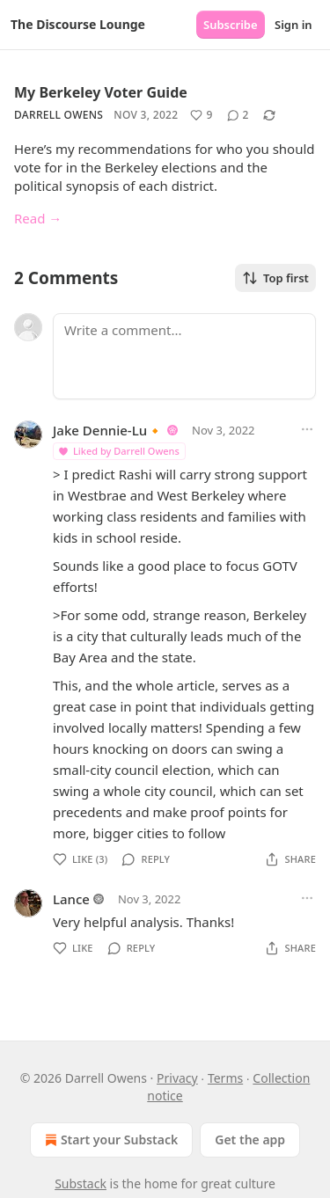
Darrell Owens (58, 114)
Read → (38, 218)
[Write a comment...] (184, 356)
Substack (80, 1183)
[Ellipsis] (307, 429)
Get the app (250, 1139)
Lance (71, 899)
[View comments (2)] (238, 115)
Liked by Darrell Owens (118, 450)
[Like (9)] (201, 115)
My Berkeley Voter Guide (100, 92)
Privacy (177, 1078)
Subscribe (230, 25)
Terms (225, 1078)
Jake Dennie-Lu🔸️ (108, 430)
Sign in (293, 25)
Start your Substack (109, 1140)
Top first (275, 278)
